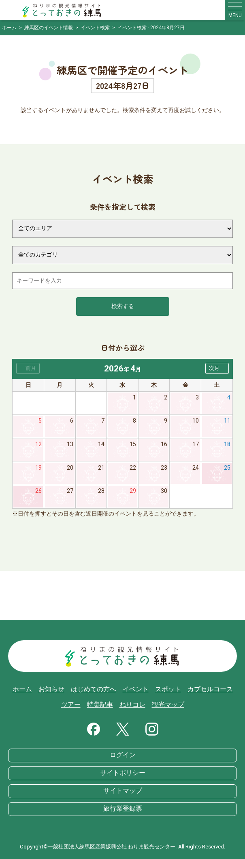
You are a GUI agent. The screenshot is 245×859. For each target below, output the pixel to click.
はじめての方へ (93, 689)
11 (227, 421)
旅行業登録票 (122, 809)
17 (195, 444)
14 (101, 444)
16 (164, 444)
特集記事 (100, 705)
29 (133, 491)
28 (101, 491)
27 (70, 491)
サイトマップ (122, 791)
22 (133, 468)
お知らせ (51, 689)
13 (70, 444)
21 (101, 468)
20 (70, 468)
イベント (136, 689)
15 (133, 444)
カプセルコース (210, 689)
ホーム (22, 689)
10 (195, 421)
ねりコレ (132, 705)
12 (38, 444)
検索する (122, 306)
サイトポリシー (122, 773)
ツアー (71, 705)
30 (164, 491)
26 (38, 491)
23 (164, 468)
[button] (217, 368)
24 (195, 468)
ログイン (123, 755)
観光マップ (168, 705)
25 (227, 468)
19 (38, 468)
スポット (168, 689)
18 (227, 444)
